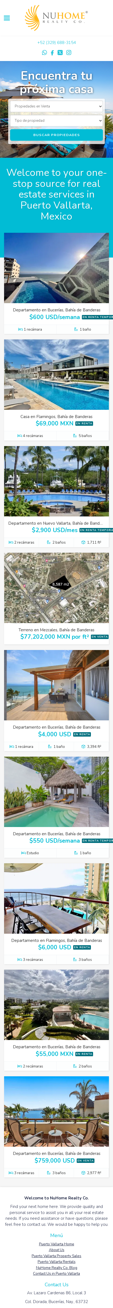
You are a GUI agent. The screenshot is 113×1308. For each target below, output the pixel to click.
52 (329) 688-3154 (58, 42)
